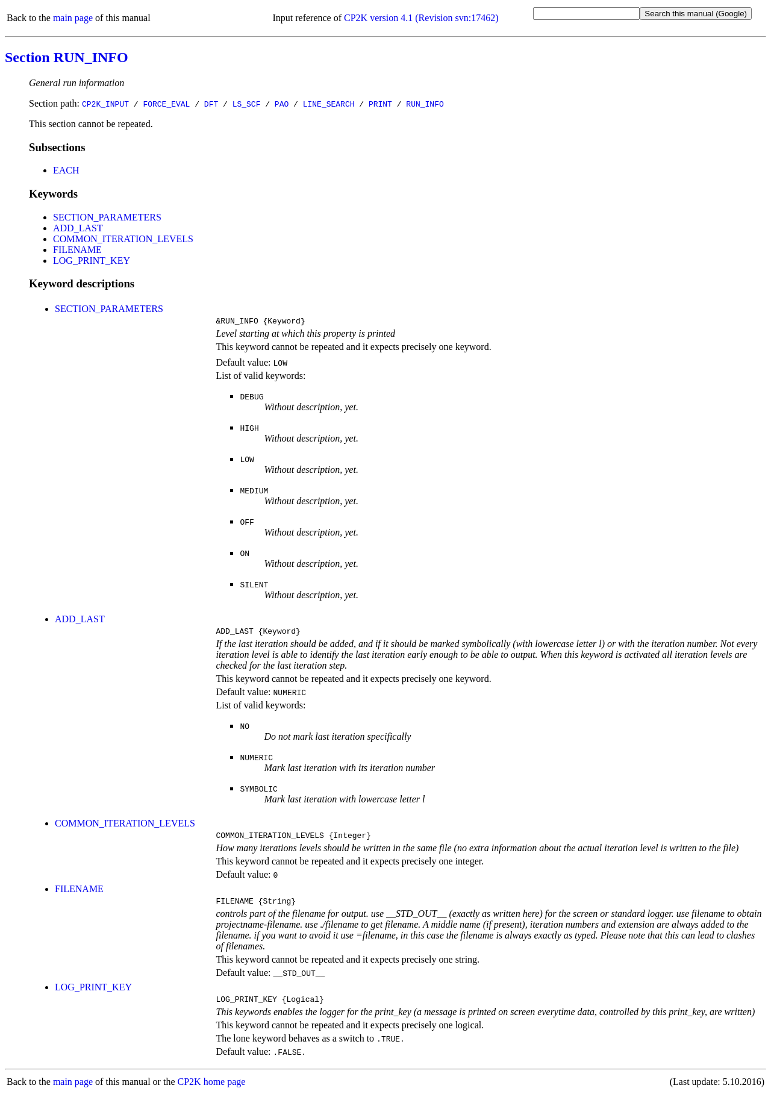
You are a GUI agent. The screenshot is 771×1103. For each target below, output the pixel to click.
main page (73, 18)
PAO (282, 103)
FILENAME (77, 250)
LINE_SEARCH (329, 103)
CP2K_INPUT (105, 103)
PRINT (380, 103)
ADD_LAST (78, 228)
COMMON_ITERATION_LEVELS (123, 239)
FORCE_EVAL (166, 103)
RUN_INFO (424, 103)
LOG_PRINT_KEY (91, 260)
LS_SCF (247, 103)
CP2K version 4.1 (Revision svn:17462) (421, 18)
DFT (211, 103)
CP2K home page (212, 1091)
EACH (66, 170)
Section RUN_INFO (66, 57)
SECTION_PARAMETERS (107, 217)
